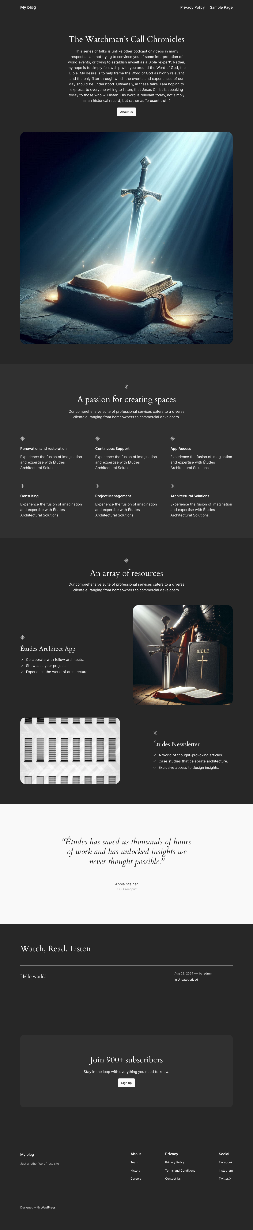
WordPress (48, 1207)
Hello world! (33, 976)
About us (126, 112)
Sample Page (221, 7)
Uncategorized (188, 979)
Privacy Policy (192, 7)
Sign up (126, 1083)
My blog (28, 7)
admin (208, 973)
